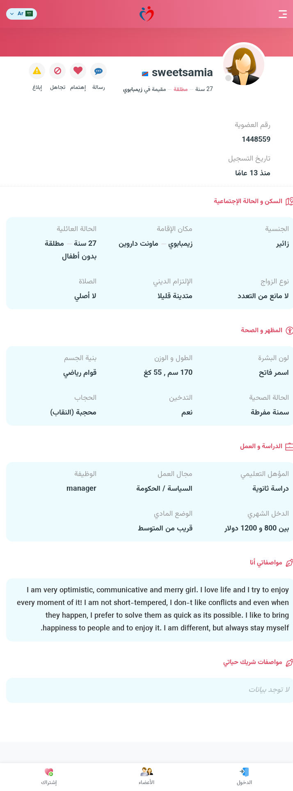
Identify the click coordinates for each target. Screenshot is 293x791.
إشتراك (49, 777)
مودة (147, 14)
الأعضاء (146, 777)
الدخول (244, 777)
